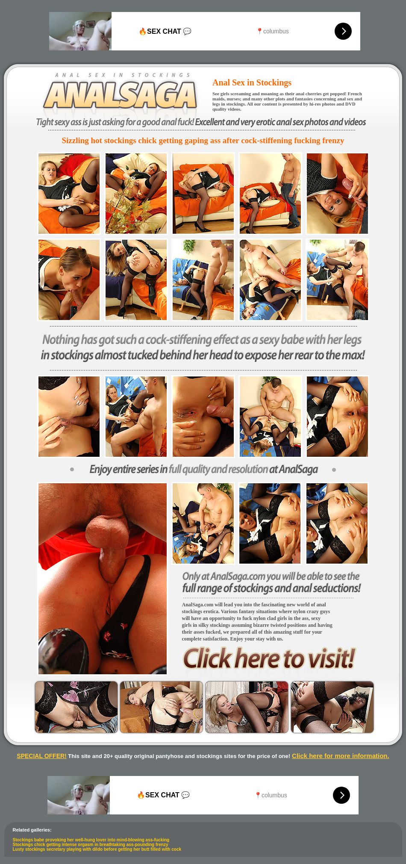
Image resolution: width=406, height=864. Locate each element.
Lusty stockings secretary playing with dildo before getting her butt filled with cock (97, 849)
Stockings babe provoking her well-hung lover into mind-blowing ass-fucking (91, 840)
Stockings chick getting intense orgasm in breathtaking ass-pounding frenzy (90, 844)
